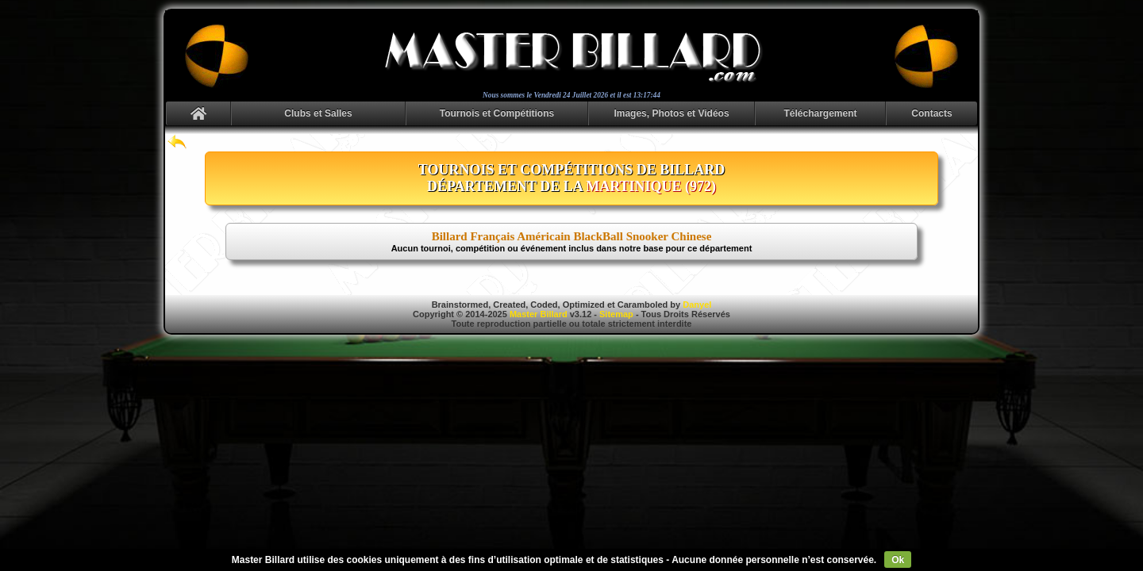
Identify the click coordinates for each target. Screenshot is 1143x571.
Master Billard (539, 314)
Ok (897, 559)
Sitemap (616, 314)
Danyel (697, 304)
